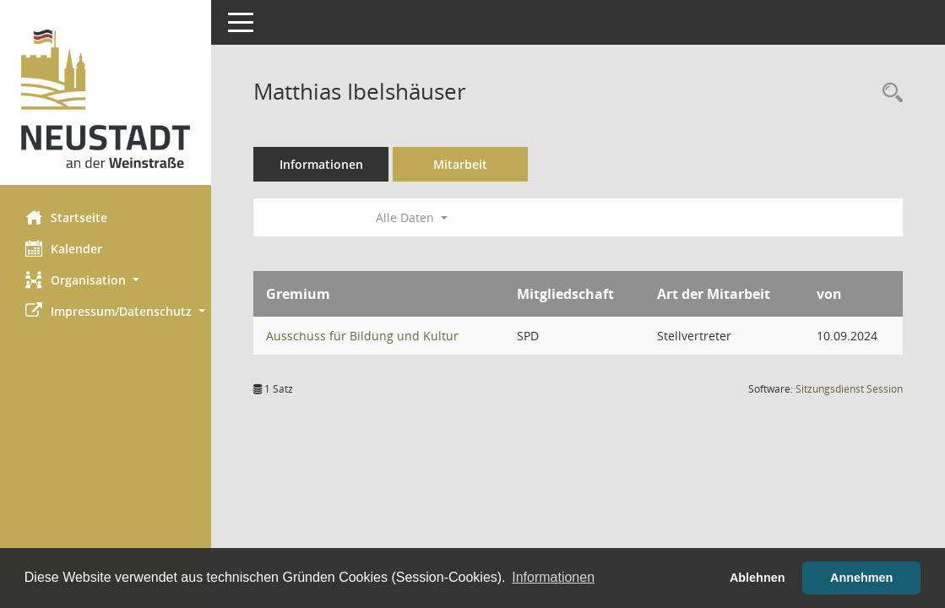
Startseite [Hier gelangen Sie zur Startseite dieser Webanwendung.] (66, 217)
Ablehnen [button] (757, 577)
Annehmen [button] (861, 577)
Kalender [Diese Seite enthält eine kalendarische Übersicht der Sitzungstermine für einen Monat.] (63, 248)
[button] (105, 280)
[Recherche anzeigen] (888, 93)
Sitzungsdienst (849, 389)
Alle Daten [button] (412, 217)
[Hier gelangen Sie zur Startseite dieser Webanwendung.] (105, 99)
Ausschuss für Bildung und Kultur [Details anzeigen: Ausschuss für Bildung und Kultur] (362, 336)
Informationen (321, 164)
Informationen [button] (553, 577)
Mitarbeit (460, 164)
